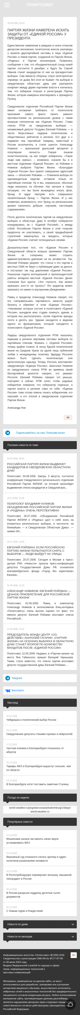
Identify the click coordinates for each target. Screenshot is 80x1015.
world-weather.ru (40, 811)
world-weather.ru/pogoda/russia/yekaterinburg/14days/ (40, 807)
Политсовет (40, 5)
